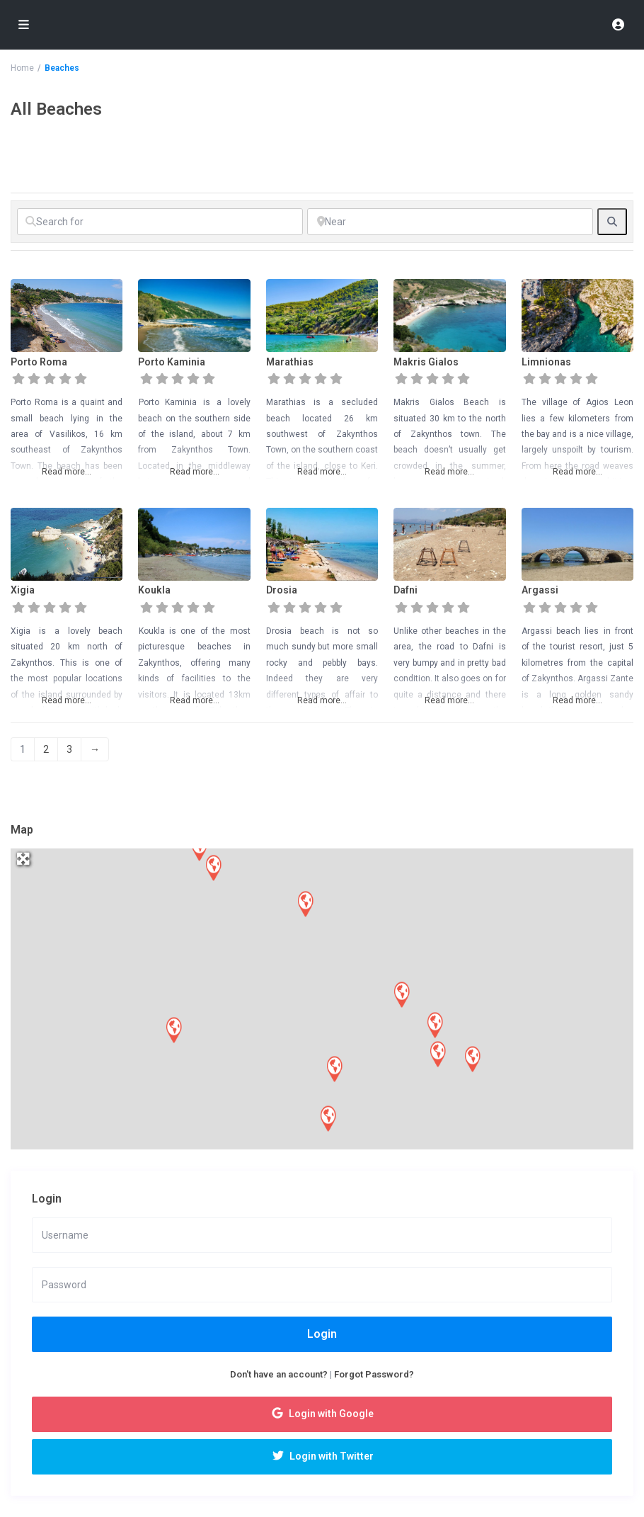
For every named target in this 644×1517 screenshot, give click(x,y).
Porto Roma (39, 362)
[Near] (450, 221)
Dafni (405, 590)
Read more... (66, 472)
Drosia (281, 590)
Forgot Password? (374, 1374)
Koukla (154, 590)
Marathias (290, 362)
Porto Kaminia (171, 362)
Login (322, 1334)
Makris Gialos (426, 362)
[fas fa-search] (612, 221)
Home (22, 68)
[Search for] (160, 221)
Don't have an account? (279, 1374)
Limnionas (546, 362)
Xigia (23, 590)
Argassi (540, 590)
